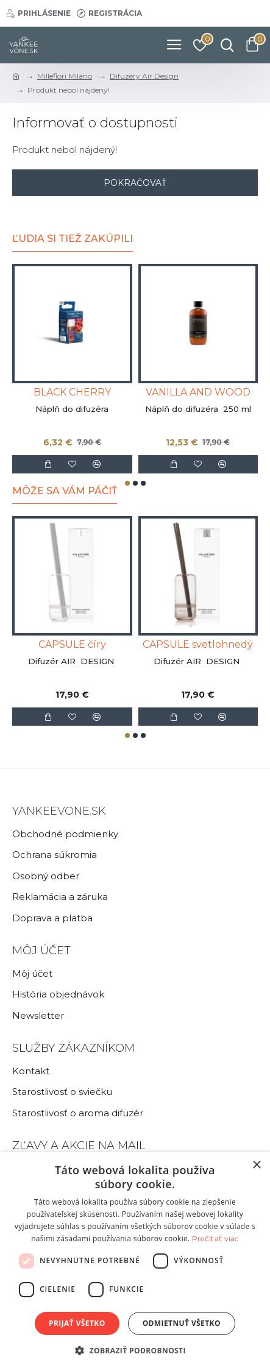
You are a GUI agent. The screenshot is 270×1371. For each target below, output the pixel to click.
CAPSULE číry (72, 644)
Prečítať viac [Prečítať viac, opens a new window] (215, 1238)
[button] (127, 483)
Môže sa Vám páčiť (64, 491)
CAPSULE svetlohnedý (198, 644)
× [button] (256, 1165)
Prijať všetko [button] (77, 1323)
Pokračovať (135, 182)
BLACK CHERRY (72, 392)
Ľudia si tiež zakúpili (72, 238)
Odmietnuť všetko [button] (182, 1323)
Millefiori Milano (64, 75)
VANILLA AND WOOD (198, 392)
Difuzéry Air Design (144, 75)
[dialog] (135, 1261)
